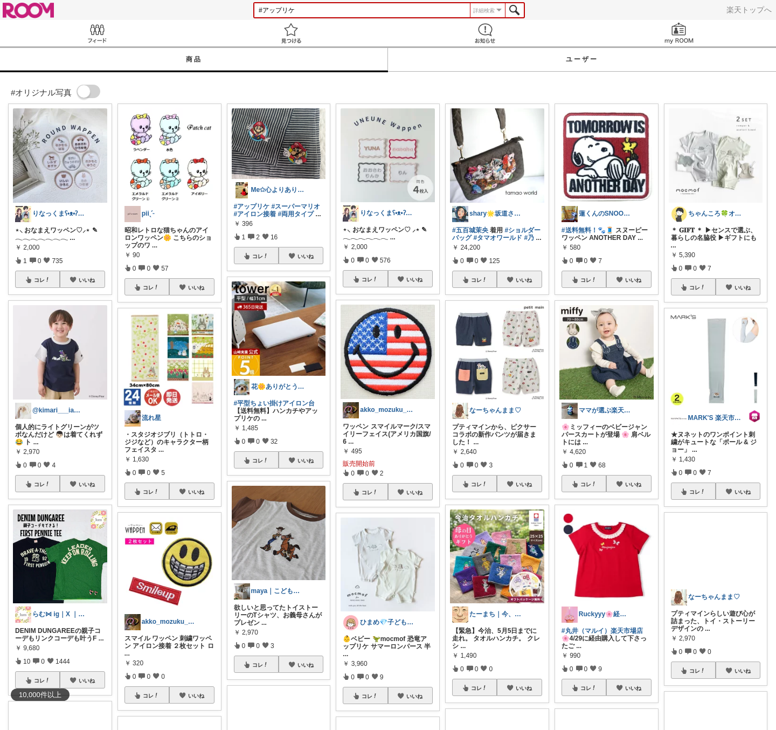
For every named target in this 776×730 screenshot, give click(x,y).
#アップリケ (252, 206)
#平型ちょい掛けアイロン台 (274, 403)
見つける (291, 33)
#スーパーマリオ (296, 206)
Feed (97, 33)
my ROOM (679, 33)
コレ (42, 280)
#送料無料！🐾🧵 (588, 230)
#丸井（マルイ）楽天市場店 (602, 631)
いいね (87, 280)
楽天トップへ (749, 9)
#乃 (529, 238)
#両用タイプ (296, 214)
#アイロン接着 (255, 214)
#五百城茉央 (470, 230)
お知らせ (485, 33)
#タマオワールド (497, 238)
